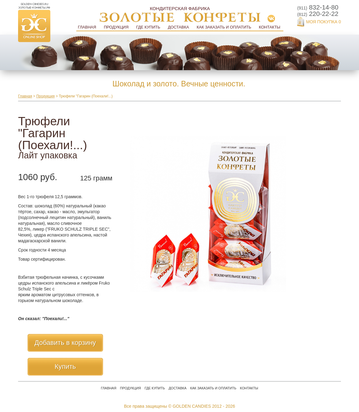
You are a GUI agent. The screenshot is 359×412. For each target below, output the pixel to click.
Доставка (178, 27)
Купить (65, 366)
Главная (87, 27)
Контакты (269, 27)
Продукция (116, 27)
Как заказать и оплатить (224, 27)
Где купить (148, 27)
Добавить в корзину (65, 342)
